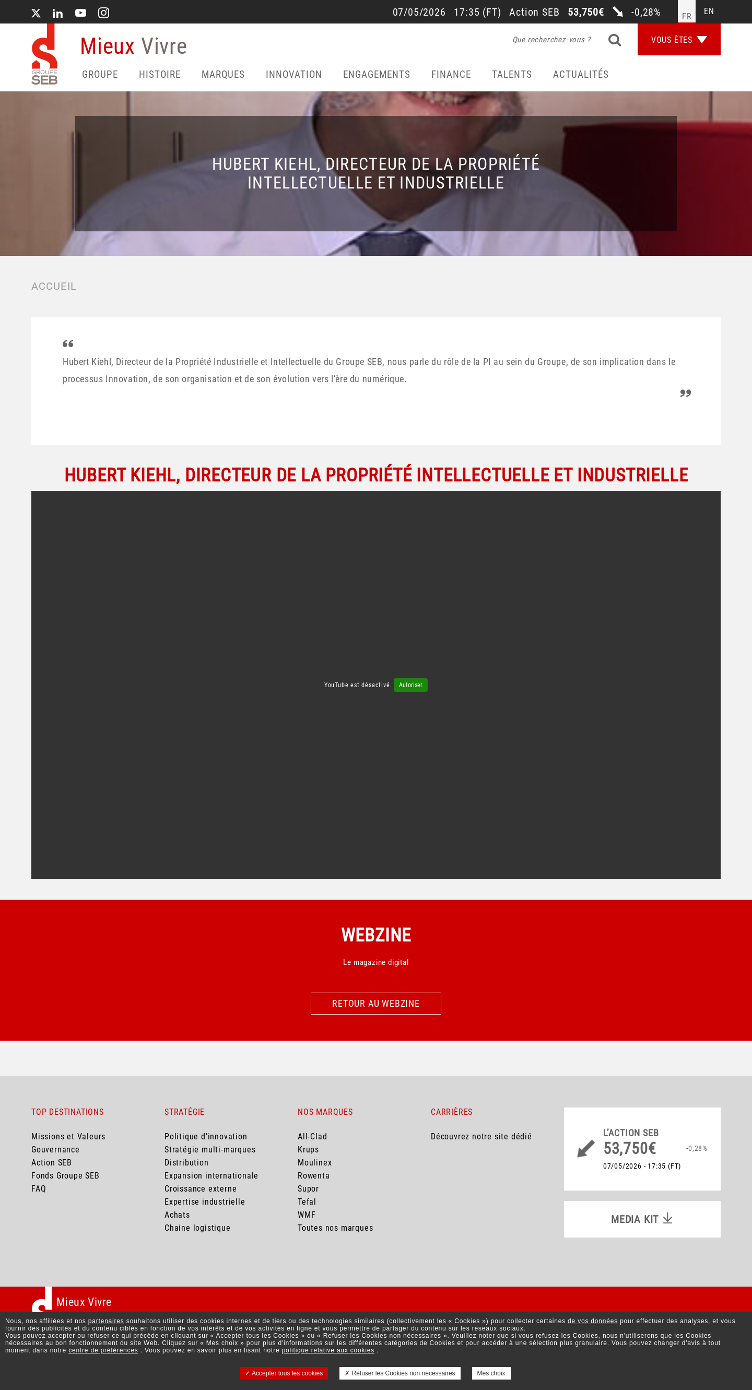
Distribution (186, 1163)
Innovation (294, 74)
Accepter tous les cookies (284, 1373)
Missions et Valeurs (68, 1136)
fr (687, 16)
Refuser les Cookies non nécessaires (400, 1373)
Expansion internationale (211, 1176)
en (709, 11)
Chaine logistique (197, 1228)
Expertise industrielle (204, 1202)
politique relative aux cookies (328, 1350)
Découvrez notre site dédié (481, 1136)
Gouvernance (55, 1150)
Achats (177, 1215)
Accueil (54, 286)
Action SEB (51, 1163)
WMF (306, 1215)
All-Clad (312, 1136)
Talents (512, 74)
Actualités (581, 74)
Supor (308, 1189)
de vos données (593, 1321)
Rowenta (314, 1176)
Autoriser (410, 685)
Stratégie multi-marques (209, 1150)
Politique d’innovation (206, 1136)
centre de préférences (103, 1350)
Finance (451, 74)
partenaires (106, 1321)
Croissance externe (200, 1189)
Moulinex (315, 1163)
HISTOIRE (160, 74)
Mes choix (491, 1373)
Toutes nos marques (335, 1228)
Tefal (307, 1202)
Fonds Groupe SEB (65, 1176)
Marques (223, 74)
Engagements (376, 74)
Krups (308, 1150)
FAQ (38, 1189)
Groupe (100, 74)
